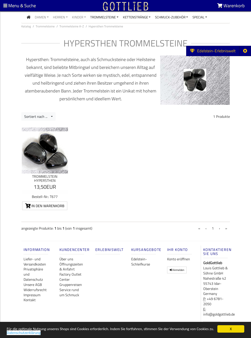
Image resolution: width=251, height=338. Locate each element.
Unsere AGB (33, 284)
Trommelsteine (103, 17)
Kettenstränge (135, 17)
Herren (59, 17)
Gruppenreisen (70, 284)
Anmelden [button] (177, 270)
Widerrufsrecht (35, 289)
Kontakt (30, 300)
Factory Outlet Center (70, 277)
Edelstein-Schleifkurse (140, 261)
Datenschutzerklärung (24, 333)
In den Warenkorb (44, 206)
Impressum (32, 295)
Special (198, 17)
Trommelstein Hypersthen (44, 178)
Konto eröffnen (178, 259)
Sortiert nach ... (37, 116)
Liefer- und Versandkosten (35, 261)
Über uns (66, 259)
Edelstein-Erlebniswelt (213, 51)
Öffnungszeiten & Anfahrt (71, 266)
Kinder (77, 17)
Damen (40, 17)
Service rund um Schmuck (69, 292)
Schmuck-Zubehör (170, 17)
